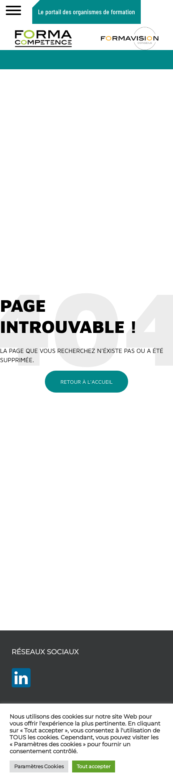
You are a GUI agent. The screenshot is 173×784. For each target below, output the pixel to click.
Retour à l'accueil (86, 381)
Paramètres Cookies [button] (39, 766)
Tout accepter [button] (93, 766)
